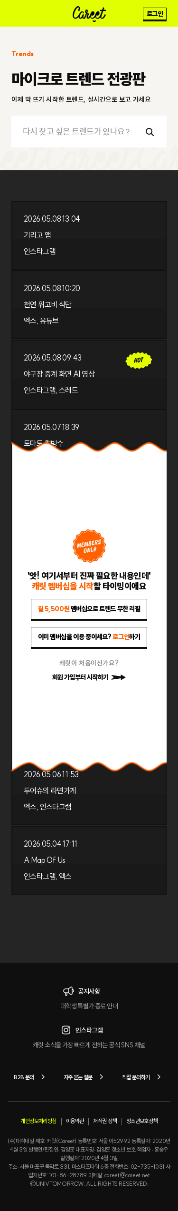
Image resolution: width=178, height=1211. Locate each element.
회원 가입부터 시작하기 (89, 677)
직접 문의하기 (143, 1077)
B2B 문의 (31, 1077)
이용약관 (75, 1120)
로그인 (155, 14)
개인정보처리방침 (38, 1120)
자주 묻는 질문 (85, 1077)
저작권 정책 (104, 1120)
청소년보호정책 (142, 1120)
